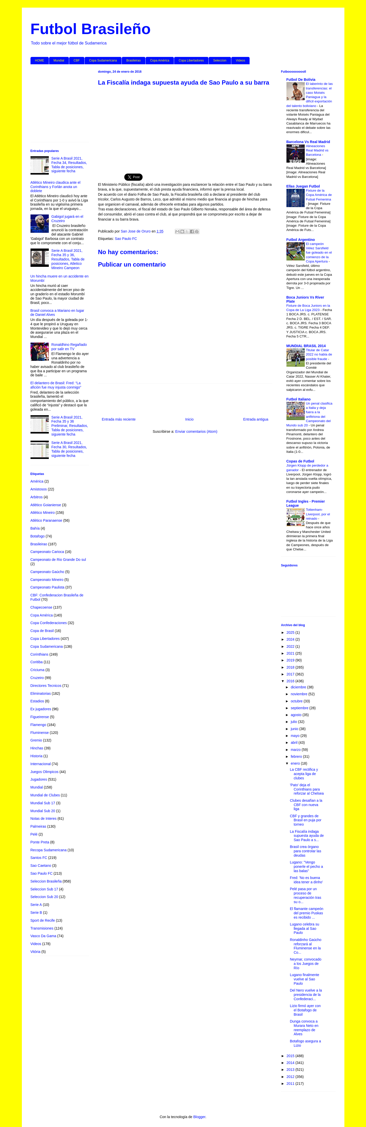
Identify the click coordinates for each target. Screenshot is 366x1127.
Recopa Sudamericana (48, 850)
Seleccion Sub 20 (44, 897)
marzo (296, 750)
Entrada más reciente (119, 419)
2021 (290, 653)
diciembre (299, 687)
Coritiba (36, 662)
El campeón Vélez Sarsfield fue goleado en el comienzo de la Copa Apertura (319, 252)
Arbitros (36, 497)
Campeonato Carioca (47, 552)
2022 (290, 646)
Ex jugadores (40, 709)
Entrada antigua (255, 419)
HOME (39, 60)
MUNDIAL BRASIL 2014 (306, 346)
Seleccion (219, 60)
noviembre (299, 694)
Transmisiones (42, 928)
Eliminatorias (40, 693)
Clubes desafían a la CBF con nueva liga (306, 804)
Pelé (34, 834)
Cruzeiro (37, 678)
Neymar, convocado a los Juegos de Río (305, 963)
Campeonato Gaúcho (47, 572)
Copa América (159, 60)
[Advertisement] (185, 127)
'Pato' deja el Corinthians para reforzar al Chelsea (307, 789)
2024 (290, 639)
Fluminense (39, 733)
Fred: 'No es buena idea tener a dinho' (306, 880)
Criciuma (37, 670)
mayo (295, 736)
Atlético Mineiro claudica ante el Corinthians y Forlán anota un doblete (55, 186)
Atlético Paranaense (46, 520)
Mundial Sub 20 (42, 811)
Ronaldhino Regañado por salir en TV (69, 347)
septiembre (300, 708)
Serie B (36, 912)
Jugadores (38, 779)
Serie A (36, 905)
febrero (297, 756)
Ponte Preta (39, 842)
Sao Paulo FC (126, 239)
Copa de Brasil (42, 631)
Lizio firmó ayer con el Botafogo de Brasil (305, 1010)
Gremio (36, 740)
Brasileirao (133, 60)
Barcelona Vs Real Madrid (308, 142)
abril (294, 742)
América (36, 481)
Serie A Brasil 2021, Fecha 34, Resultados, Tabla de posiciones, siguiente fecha (69, 164)
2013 (290, 1070)
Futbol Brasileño (90, 28)
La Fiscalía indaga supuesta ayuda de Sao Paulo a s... (307, 835)
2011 (290, 1084)
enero (296, 763)
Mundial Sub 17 (42, 803)
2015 (290, 1056)
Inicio (189, 419)
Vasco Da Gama (43, 936)
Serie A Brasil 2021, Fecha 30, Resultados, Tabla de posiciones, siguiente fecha (69, 449)
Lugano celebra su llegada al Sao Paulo (304, 928)
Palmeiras (38, 826)
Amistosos (38, 489)
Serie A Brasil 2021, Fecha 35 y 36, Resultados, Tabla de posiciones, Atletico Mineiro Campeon (68, 259)
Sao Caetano (40, 865)
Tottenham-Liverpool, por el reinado (318, 514)
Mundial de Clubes (45, 795)
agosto (296, 715)
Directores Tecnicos (46, 686)
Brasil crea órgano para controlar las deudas (305, 851)
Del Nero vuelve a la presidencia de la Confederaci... (306, 994)
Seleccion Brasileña (46, 881)
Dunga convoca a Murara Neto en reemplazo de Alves (304, 1027)
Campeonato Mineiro (47, 580)
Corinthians (39, 654)
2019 (290, 660)
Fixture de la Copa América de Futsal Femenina (319, 195)
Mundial (59, 60)
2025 (290, 632)
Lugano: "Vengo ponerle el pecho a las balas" (306, 866)
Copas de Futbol (300, 461)
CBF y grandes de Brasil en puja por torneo (305, 820)
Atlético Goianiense (45, 505)
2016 (290, 681)
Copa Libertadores (191, 60)
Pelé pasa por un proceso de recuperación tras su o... (305, 895)
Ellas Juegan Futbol (303, 186)
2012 (290, 1077)
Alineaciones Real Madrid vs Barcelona (317, 150)
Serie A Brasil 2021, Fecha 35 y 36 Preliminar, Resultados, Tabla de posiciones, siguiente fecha (69, 425)
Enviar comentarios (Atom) (196, 431)
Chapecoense (41, 607)
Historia (36, 756)
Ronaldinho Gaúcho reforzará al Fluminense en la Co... (305, 946)
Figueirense (39, 717)
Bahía (35, 528)
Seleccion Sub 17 (44, 889)
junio (295, 729)
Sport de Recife (42, 920)
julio (294, 722)
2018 (290, 667)
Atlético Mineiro (42, 513)
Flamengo (38, 725)
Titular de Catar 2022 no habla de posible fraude (319, 354)
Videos (240, 60)
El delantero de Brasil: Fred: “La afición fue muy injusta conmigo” (55, 385)
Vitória (35, 952)
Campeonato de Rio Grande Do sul (58, 560)
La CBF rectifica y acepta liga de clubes (304, 773)
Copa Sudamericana (103, 60)
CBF (77, 60)
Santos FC (38, 858)
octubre (297, 701)
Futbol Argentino (300, 240)
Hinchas (36, 748)
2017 (290, 674)
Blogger (199, 1117)
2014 (290, 1063)
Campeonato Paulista (47, 587)
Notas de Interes (43, 818)
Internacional (40, 764)
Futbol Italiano (298, 399)
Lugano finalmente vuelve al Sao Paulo (304, 979)
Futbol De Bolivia (300, 80)
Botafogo (37, 536)
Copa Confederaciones (48, 623)
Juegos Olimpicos (44, 772)
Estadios (37, 701)
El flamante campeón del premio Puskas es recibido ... (306, 913)
